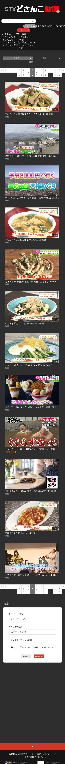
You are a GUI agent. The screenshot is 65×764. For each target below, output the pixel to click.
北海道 (19, 48)
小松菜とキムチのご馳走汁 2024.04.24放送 (26, 240)
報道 (24, 34)
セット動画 (27, 640)
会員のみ (26, 647)
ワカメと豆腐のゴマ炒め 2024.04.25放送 (24, 323)
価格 (37, 62)
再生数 (51, 58)
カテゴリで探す (15, 627)
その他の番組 (20, 42)
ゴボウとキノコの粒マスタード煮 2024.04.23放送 (29, 114)
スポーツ (7, 45)
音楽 (16, 45)
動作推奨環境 (30, 757)
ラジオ (32, 42)
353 (59, 72)
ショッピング (26, 45)
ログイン (23, 30)
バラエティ (25, 37)
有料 (36, 647)
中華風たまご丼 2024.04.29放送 (20, 533)
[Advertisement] (31, 696)
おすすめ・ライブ (10, 34)
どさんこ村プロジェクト (14, 40)
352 (54, 72)
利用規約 (13, 754)
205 (19, 72)
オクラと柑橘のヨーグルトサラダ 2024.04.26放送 (29, 365)
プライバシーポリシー (51, 754)
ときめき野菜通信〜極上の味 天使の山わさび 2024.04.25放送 (34, 281)
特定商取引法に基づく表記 (29, 754)
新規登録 (30, 26)
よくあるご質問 (45, 25)
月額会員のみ (47, 647)
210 (41, 72)
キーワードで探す (16, 614)
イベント (7, 42)
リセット (26, 656)
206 (23, 72)
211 (45, 72)
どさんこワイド (10, 37)
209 (36, 72)
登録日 (22, 58)
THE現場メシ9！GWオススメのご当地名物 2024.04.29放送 (33, 491)
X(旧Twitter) (42, 757)
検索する (39, 656)
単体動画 (14, 640)
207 (28, 72)
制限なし (14, 647)
